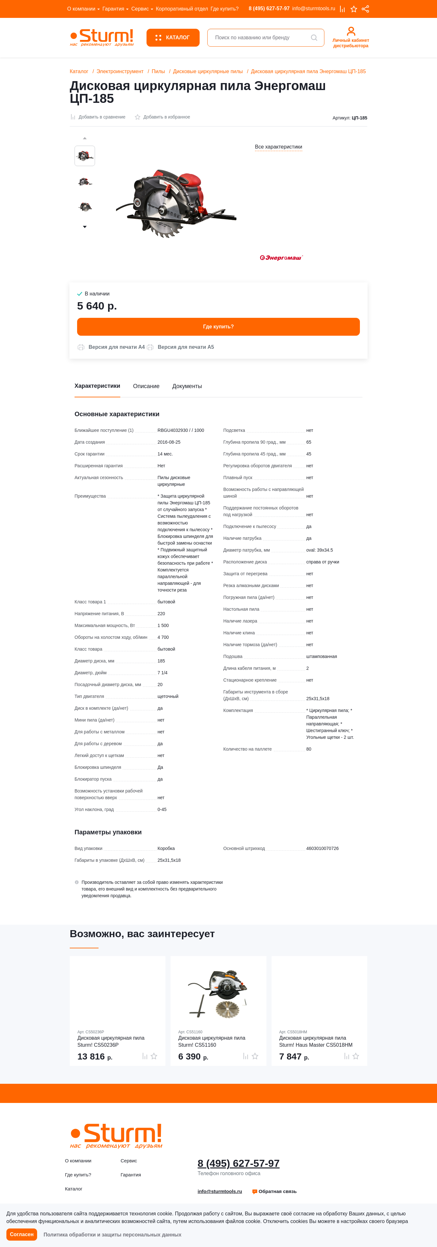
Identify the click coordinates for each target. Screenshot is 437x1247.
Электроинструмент (120, 71)
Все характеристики (278, 146)
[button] (111, 347)
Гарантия (113, 8)
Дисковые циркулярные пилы (208, 71)
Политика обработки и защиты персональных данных (112, 1234)
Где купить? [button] (218, 326)
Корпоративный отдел (182, 8)
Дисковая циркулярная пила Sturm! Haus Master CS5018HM (316, 1041)
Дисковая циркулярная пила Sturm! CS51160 (211, 1041)
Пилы (158, 71)
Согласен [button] (22, 1234)
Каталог (79, 71)
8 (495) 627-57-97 (269, 8)
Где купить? (225, 8)
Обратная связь (274, 1191)
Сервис (140, 8)
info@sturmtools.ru (313, 8)
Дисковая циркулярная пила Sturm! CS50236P (111, 1041)
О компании (81, 8)
